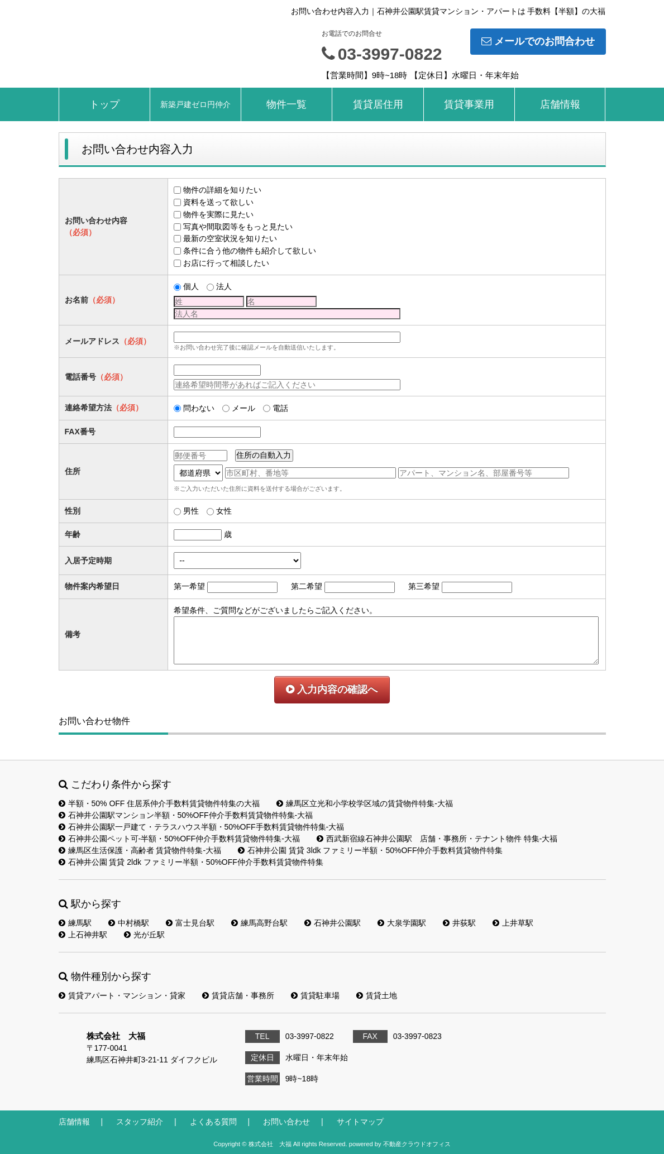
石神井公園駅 (332, 922)
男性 (191, 510)
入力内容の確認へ (332, 689)
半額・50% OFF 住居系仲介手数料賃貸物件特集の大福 (159, 803)
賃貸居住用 (378, 104)
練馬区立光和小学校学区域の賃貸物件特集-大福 (364, 803)
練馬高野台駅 (259, 922)
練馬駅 (75, 922)
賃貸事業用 (469, 104)
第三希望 (424, 586)
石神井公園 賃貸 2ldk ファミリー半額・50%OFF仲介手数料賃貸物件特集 (191, 862)
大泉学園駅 (402, 922)
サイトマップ (360, 1121)
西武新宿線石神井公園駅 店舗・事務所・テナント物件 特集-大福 (437, 838)
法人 (224, 286)
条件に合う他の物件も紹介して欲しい (249, 250)
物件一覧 (286, 104)
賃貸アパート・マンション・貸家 (122, 995)
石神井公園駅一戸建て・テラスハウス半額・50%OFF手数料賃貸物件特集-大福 (202, 826)
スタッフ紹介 (139, 1121)
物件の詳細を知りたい (222, 189)
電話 (280, 408)
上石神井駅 (83, 934)
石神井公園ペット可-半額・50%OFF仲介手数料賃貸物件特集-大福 (179, 838)
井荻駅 (459, 922)
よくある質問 (213, 1121)
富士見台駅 (190, 922)
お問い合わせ (286, 1121)
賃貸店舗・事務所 (238, 995)
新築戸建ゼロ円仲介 (195, 104)
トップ (104, 104)
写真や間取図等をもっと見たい (238, 226)
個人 (191, 286)
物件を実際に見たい (218, 214)
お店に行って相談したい (226, 262)
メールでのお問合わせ (538, 41)
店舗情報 (560, 104)
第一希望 (189, 586)
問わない (198, 408)
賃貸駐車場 (315, 995)
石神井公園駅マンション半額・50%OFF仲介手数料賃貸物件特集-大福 (186, 815)
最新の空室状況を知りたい (230, 238)
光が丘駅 (144, 934)
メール (243, 408)
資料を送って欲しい (218, 202)
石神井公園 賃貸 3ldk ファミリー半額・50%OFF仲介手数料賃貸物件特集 (370, 850)
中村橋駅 (128, 922)
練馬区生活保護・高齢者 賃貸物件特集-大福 (140, 850)
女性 (224, 510)
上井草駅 (513, 922)
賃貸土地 (376, 995)
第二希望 (306, 586)
